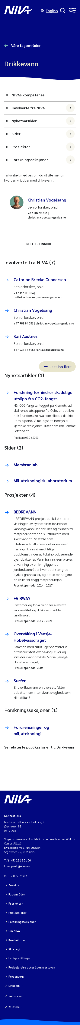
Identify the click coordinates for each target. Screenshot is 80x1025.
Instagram (16, 996)
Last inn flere (57, 366)
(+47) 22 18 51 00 (19, 860)
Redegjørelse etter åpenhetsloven (32, 967)
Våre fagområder (25, 45)
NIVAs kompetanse (28, 94)
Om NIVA (14, 931)
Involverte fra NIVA (43, 108)
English (49, 10)
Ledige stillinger (20, 958)
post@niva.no (20, 866)
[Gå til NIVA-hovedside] (21, 11)
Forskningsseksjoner (43, 159)
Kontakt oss (17, 940)
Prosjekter (43, 146)
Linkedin (14, 985)
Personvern (16, 976)
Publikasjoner (17, 912)
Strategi (14, 949)
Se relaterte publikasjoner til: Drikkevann (39, 746)
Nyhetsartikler (43, 121)
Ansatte (14, 885)
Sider (43, 134)
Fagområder (17, 894)
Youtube (14, 1007)
